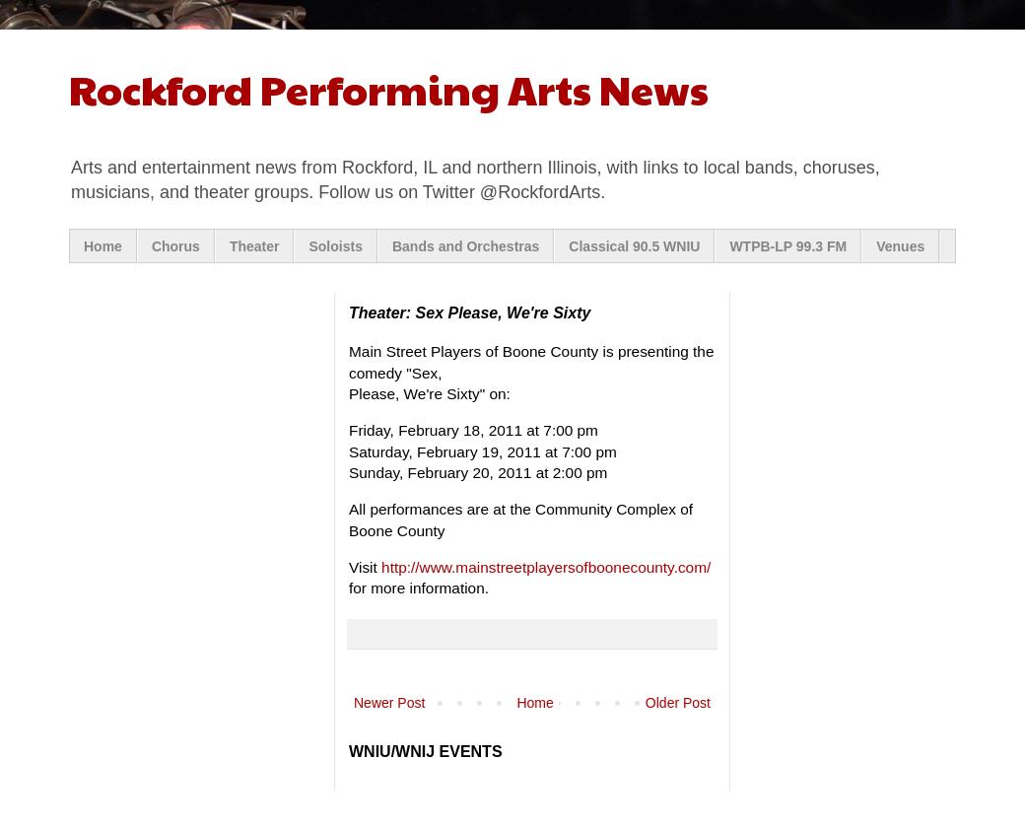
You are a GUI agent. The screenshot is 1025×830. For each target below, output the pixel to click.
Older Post (678, 703)
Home (103, 246)
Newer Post (389, 703)
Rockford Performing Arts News (389, 88)
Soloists (335, 246)
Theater (255, 246)
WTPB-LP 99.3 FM (788, 246)
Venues (900, 246)
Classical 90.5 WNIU (634, 246)
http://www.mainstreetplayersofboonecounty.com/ (546, 567)
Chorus (176, 246)
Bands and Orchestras (465, 246)
